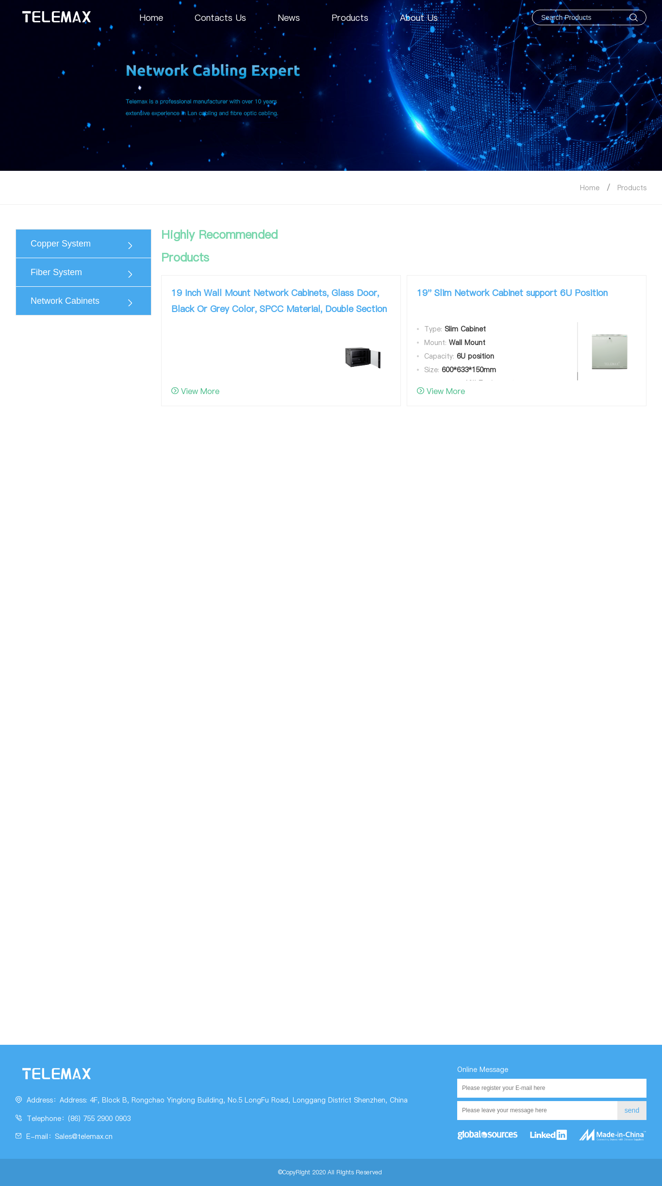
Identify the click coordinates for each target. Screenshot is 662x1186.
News (289, 18)
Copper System (61, 243)
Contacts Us (220, 18)
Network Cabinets (65, 301)
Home (151, 18)
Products (349, 18)
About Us (419, 18)
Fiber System (56, 272)
